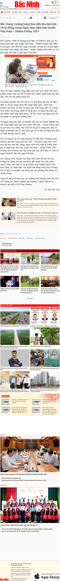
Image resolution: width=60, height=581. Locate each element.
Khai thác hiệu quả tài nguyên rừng (11, 478)
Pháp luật (53, 12)
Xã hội (38, 12)
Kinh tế (32, 12)
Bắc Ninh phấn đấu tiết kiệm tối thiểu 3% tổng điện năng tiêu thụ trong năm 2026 (23, 480)
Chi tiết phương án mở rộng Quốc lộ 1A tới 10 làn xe (14, 326)
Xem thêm (30, 298)
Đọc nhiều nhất (7, 305)
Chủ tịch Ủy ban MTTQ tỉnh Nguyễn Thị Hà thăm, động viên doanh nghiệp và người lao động (26, 529)
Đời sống (45, 12)
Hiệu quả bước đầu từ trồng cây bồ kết (40, 346)
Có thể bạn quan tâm (8, 251)
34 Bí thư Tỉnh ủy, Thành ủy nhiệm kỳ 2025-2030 (43, 326)
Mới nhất (7, 12)
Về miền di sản (16, 12)
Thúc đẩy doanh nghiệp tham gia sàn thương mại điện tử (37, 213)
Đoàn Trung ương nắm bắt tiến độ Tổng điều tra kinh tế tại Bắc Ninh (20, 531)
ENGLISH (2, 8)
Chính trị (26, 12)
